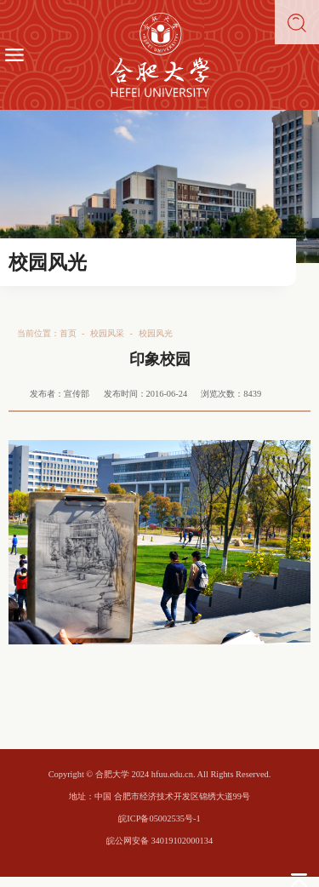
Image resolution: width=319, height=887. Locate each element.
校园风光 (156, 333)
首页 (68, 333)
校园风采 (107, 333)
